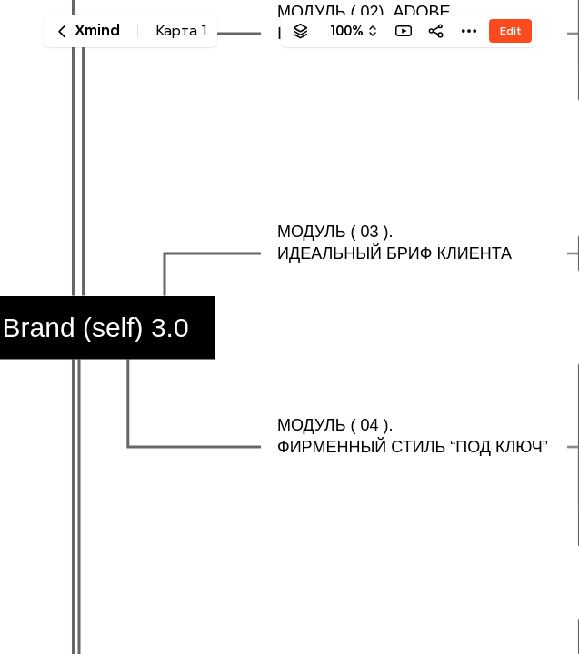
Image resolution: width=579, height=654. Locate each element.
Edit (510, 30)
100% (347, 31)
